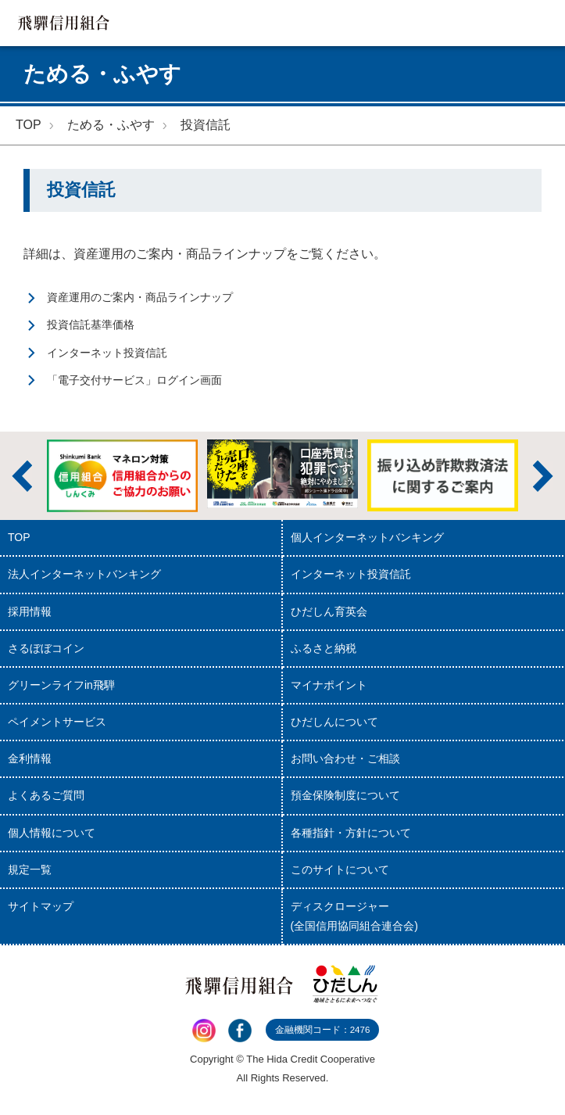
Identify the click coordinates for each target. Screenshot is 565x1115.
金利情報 (30, 758)
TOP (28, 124)
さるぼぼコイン (46, 648)
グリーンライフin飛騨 (61, 685)
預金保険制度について (345, 795)
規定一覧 (30, 869)
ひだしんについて (334, 721)
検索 (496, 23)
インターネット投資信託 (107, 352)
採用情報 (30, 611)
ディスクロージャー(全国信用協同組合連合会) (354, 916)
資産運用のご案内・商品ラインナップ (140, 297)
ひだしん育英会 (329, 611)
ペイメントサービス (57, 721)
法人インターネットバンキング (84, 574)
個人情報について (51, 832)
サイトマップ (40, 906)
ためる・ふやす (111, 124)
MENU (542, 23)
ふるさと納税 (323, 648)
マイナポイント (329, 685)
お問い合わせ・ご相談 (345, 758)
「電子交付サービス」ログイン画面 (134, 380)
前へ (22, 476)
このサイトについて (340, 869)
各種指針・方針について (351, 832)
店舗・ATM (450, 23)
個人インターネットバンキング (367, 537)
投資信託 (206, 124)
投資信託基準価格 (90, 324)
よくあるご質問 (46, 795)
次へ (543, 476)
